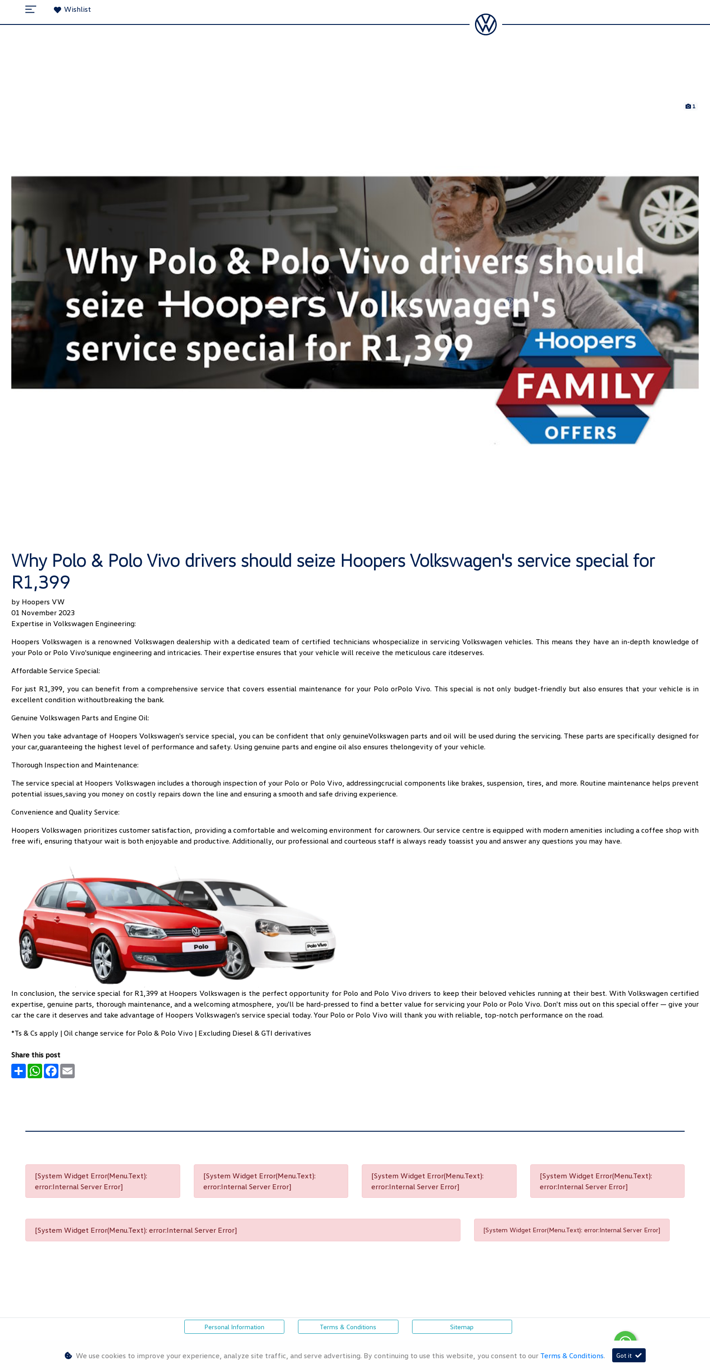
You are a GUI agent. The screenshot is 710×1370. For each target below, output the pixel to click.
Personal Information (234, 1327)
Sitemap (462, 1327)
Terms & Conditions (348, 1327)
